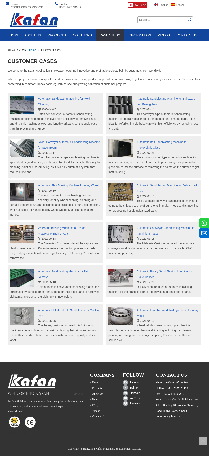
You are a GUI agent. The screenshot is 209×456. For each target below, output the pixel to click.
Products (97, 388)
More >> (79, 394)
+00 (61, 6)
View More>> (16, 411)
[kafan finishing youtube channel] (137, 5)
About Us (97, 393)
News (95, 399)
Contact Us (98, 416)
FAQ (95, 405)
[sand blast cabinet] (32, 381)
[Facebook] (133, 382)
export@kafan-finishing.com (27, 6)
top (203, 441)
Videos (96, 410)
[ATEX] (22, 422)
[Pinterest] (133, 403)
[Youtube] (133, 398)
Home (95, 382)
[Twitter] (133, 387)
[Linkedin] (133, 393)
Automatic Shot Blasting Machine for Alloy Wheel (68, 185)
